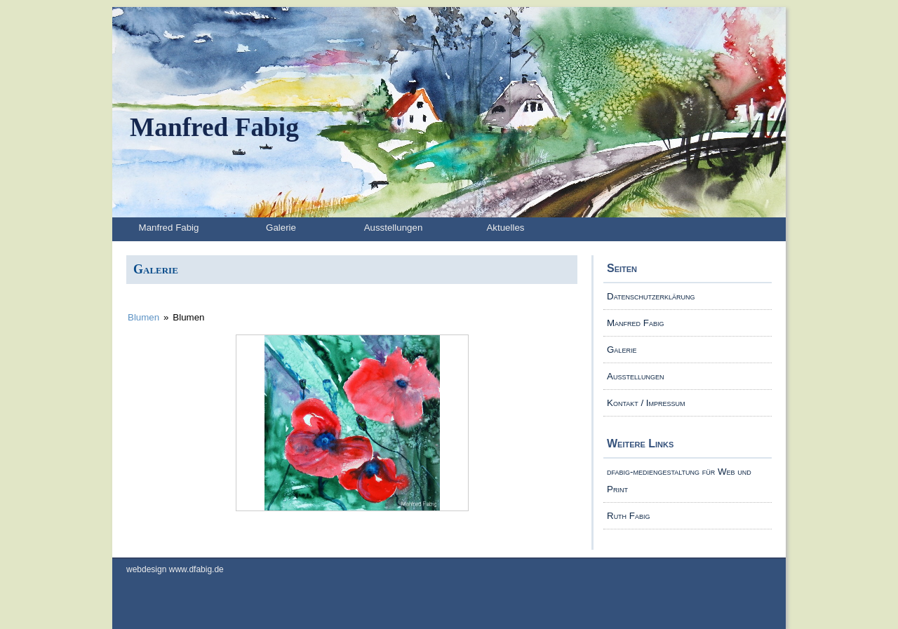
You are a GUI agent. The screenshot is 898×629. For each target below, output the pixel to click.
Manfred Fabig (214, 127)
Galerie (281, 227)
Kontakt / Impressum (646, 403)
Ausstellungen (393, 227)
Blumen (143, 317)
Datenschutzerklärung (651, 296)
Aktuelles (505, 227)
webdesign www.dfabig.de (175, 569)
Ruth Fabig (628, 515)
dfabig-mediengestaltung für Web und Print (679, 480)
